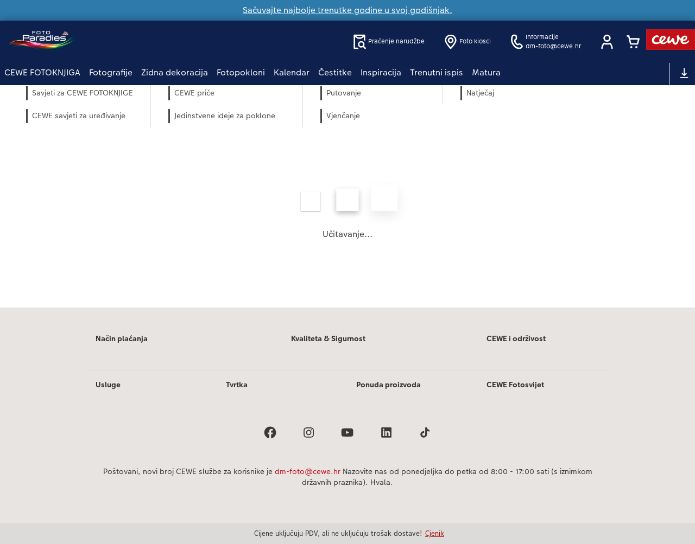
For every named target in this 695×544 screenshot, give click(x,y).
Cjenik (434, 533)
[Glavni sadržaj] (347, 211)
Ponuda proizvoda (388, 384)
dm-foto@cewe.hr (307, 471)
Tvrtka (237, 384)
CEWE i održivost (516, 338)
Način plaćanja (122, 338)
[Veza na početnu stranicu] (110, 41)
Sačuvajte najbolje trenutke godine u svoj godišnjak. (347, 10)
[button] (607, 42)
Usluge (108, 384)
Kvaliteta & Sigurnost (328, 338)
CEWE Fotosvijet (515, 384)
